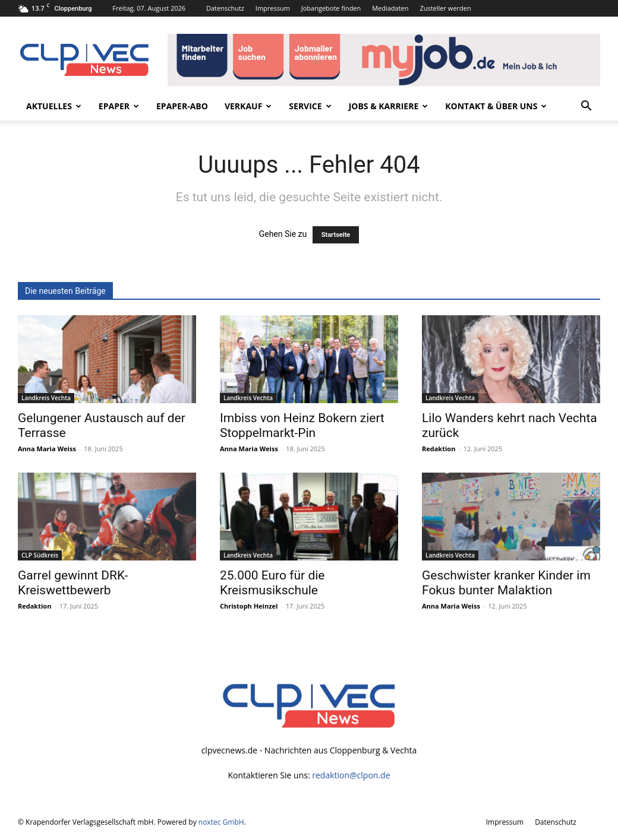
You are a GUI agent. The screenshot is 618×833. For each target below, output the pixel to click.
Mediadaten (390, 8)
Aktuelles (53, 106)
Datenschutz (225, 8)
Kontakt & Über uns (496, 106)
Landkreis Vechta (46, 398)
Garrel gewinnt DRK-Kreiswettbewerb (73, 582)
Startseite (336, 235)
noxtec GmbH (221, 822)
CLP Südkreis (39, 555)
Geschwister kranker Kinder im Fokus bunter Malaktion (506, 582)
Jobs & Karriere (388, 106)
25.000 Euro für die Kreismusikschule (272, 582)
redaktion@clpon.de (351, 775)
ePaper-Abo (182, 106)
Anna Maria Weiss (47, 448)
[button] (586, 107)
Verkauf (248, 106)
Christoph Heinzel (249, 605)
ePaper (119, 106)
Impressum (273, 8)
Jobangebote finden (331, 8)
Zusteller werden (445, 8)
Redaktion (438, 448)
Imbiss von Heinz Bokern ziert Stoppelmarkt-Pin (302, 425)
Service (310, 106)
